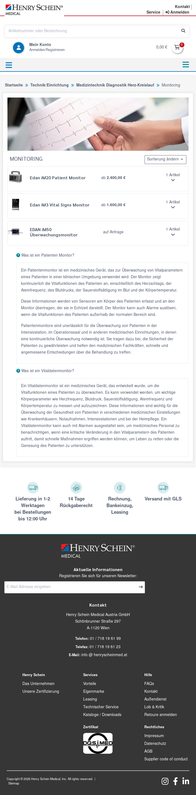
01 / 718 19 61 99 (105, 639)
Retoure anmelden (160, 715)
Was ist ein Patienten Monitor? (43, 255)
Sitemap (13, 783)
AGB (148, 752)
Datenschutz (155, 744)
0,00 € (161, 47)
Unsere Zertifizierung (40, 692)
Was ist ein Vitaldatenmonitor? (43, 371)
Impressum (154, 736)
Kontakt (151, 692)
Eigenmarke (93, 692)
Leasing (90, 700)
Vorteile (89, 684)
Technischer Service (101, 707)
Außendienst (155, 700)
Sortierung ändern (165, 159)
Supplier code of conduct (166, 759)
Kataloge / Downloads (102, 715)
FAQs (149, 684)
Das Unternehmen (38, 684)
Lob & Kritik (154, 707)
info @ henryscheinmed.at (104, 655)
